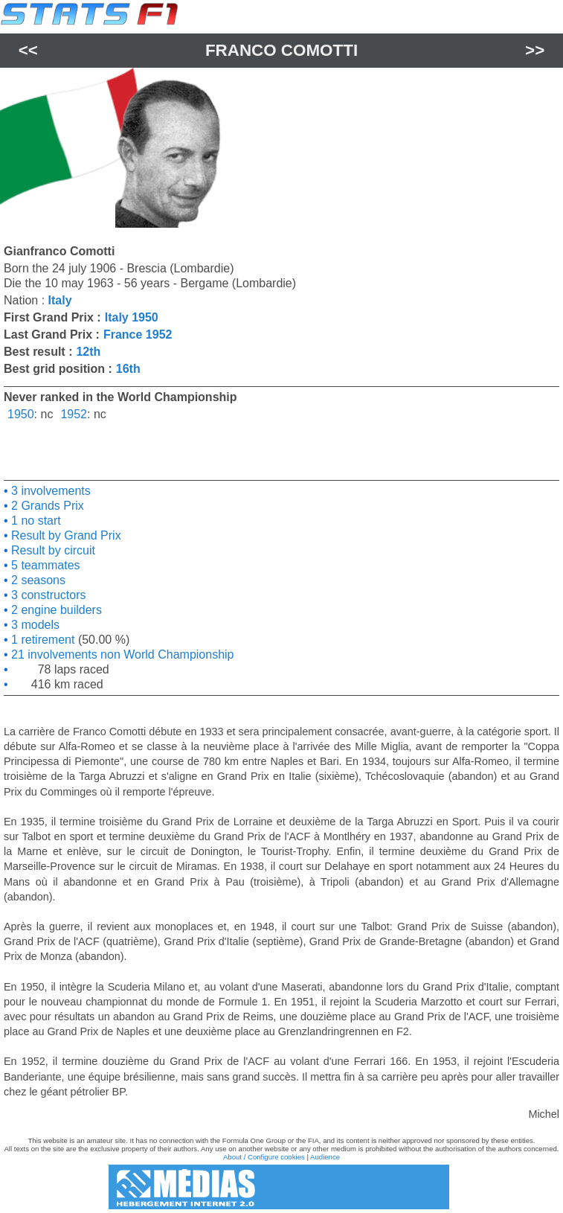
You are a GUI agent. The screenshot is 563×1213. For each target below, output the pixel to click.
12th (88, 351)
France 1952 (138, 334)
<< (28, 50)
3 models (33, 624)
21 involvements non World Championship (121, 654)
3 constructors (47, 595)
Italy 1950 (131, 317)
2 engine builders (55, 610)
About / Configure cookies (264, 1157)
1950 (20, 414)
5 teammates (44, 565)
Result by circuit (51, 550)
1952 (73, 414)
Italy (60, 300)
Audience (325, 1157)
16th (128, 368)
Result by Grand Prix (64, 535)
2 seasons (36, 580)
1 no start (34, 520)
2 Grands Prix (46, 505)
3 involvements (49, 490)
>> (534, 50)
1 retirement (41, 639)
